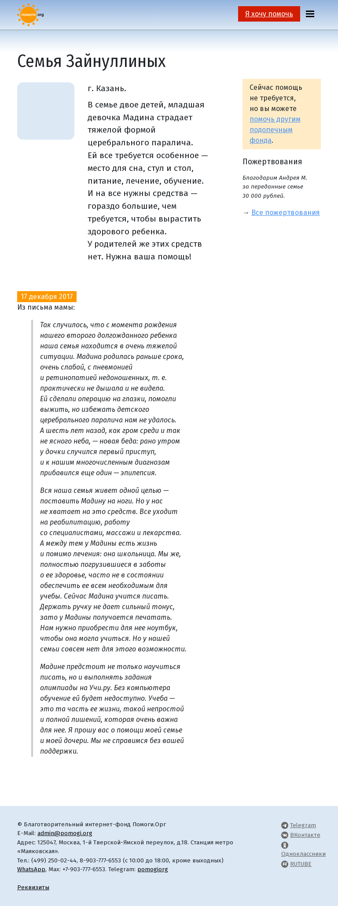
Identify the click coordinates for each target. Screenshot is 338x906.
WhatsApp (31, 869)
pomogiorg (152, 869)
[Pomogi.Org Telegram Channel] (284, 825)
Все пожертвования (285, 212)
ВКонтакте (305, 835)
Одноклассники (303, 854)
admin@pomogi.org (64, 833)
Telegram (303, 825)
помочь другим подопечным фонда (275, 129)
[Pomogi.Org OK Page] (284, 845)
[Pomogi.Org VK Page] (284, 835)
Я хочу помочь (269, 14)
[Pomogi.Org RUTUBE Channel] (284, 864)
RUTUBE (301, 864)
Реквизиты (33, 887)
